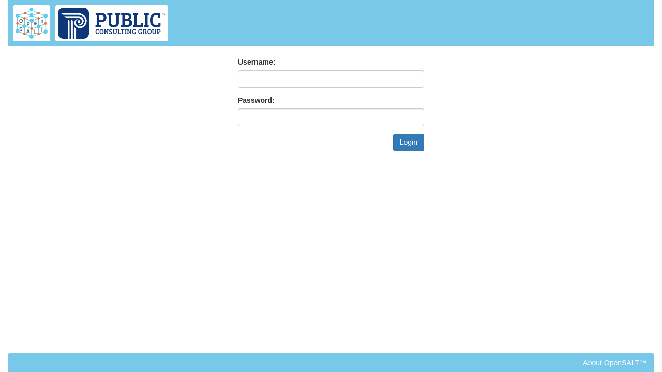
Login (408, 142)
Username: (256, 62)
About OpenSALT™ (614, 363)
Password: (256, 100)
